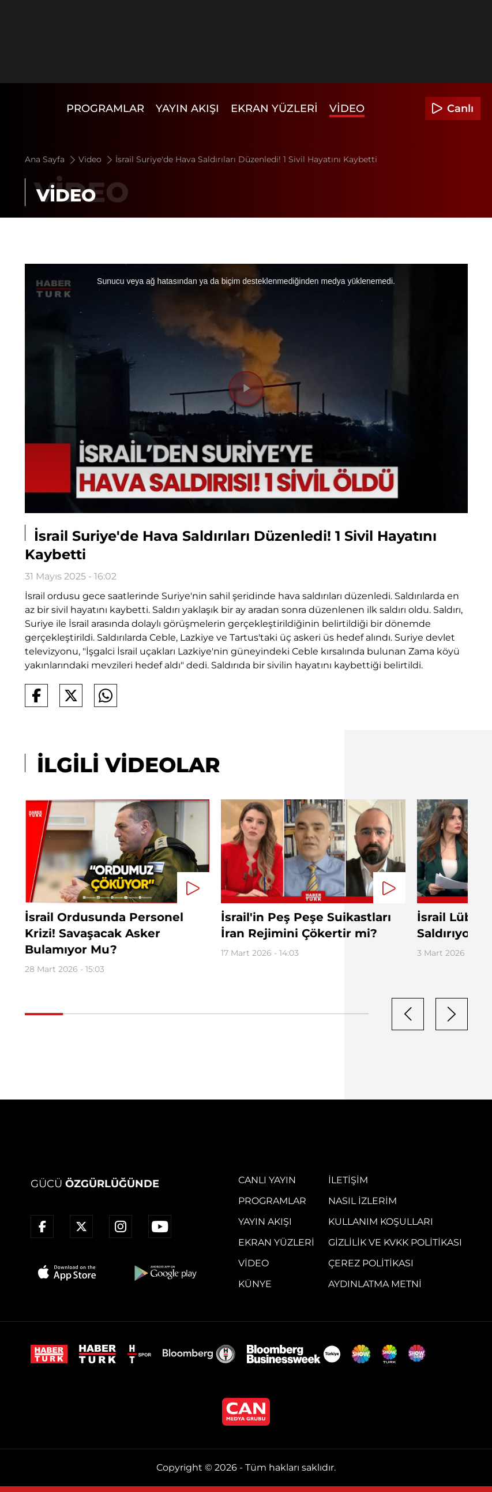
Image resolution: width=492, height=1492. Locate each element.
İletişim (348, 1180)
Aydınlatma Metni (375, 1283)
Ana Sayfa (51, 159)
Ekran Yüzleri (274, 108)
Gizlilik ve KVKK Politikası (395, 1242)
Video (347, 108)
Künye (255, 1283)
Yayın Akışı (187, 108)
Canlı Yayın (267, 1180)
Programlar (105, 108)
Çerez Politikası (371, 1263)
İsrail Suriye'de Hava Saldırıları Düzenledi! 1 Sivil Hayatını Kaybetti (246, 159)
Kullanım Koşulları (380, 1221)
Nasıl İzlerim (362, 1200)
